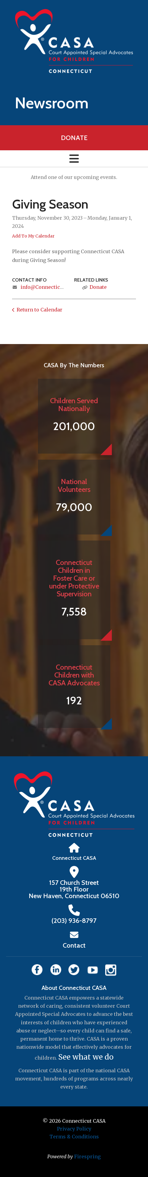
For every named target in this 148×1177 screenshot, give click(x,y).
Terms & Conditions (74, 1137)
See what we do (86, 1057)
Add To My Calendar (33, 236)
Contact (74, 945)
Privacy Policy (74, 1129)
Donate (74, 138)
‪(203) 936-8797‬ (74, 921)
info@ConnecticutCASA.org (53, 287)
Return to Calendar (39, 310)
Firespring (87, 1156)
